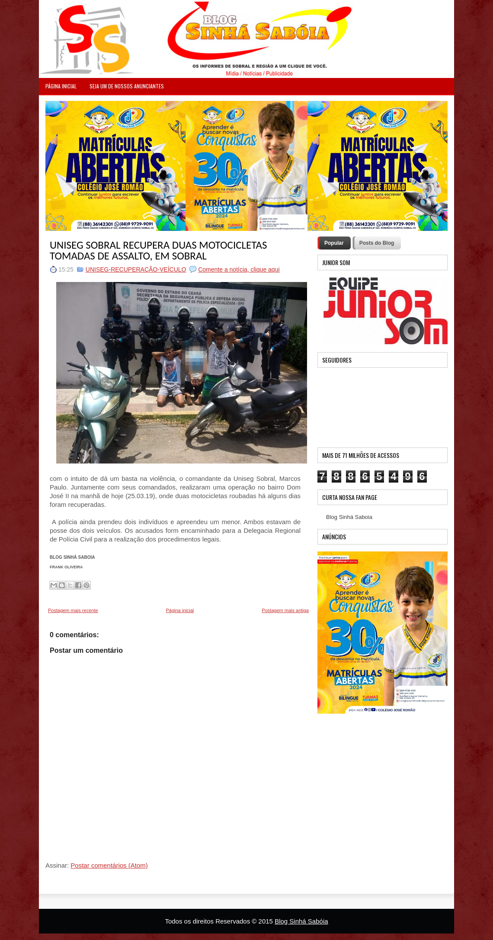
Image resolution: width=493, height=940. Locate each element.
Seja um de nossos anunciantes (127, 86)
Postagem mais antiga (285, 610)
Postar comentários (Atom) (108, 865)
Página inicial (180, 610)
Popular (334, 243)
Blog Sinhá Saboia (349, 517)
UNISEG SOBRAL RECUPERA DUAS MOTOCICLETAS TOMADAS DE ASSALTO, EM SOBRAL (158, 250)
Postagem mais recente (73, 610)
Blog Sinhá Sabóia (301, 921)
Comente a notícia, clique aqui (238, 269)
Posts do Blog (376, 243)
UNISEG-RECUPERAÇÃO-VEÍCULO (136, 269)
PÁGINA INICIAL (61, 86)
